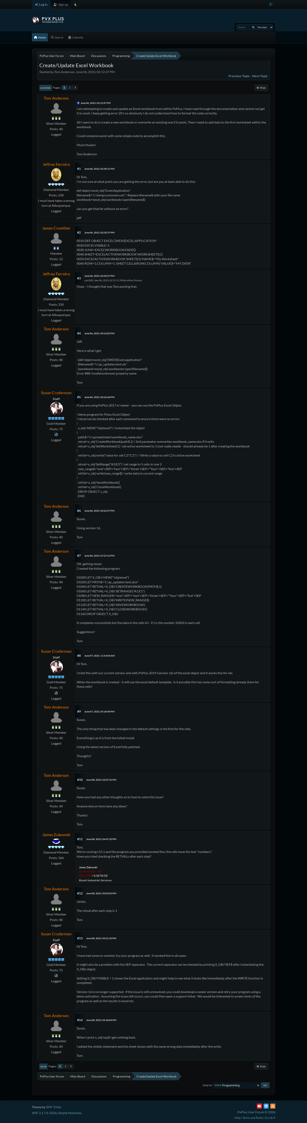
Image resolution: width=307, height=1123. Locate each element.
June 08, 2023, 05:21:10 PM (101, 938)
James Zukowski (56, 834)
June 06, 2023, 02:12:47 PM (96, 103)
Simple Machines (70, 1113)
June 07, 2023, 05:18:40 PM (99, 711)
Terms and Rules (253, 1117)
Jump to (207, 1085)
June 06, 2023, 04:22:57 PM (99, 510)
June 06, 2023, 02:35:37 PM (99, 232)
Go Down (45, 88)
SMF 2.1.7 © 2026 (44, 1113)
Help (238, 1117)
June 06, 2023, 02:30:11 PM (99, 168)
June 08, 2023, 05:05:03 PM (101, 893)
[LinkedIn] (266, 1106)
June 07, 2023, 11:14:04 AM (99, 655)
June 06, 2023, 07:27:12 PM (99, 555)
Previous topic (239, 76)
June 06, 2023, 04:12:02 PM (99, 333)
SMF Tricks (53, 1107)
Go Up (43, 1066)
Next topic (260, 76)
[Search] (253, 27)
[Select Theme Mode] (75, 4)
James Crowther (56, 228)
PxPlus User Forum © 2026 (256, 1112)
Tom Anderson (56, 98)
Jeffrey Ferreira (56, 164)
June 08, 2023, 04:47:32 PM (101, 839)
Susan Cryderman (56, 392)
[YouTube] (259, 1106)
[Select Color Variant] (270, 4)
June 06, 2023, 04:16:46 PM (99, 397)
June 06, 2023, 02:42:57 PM (99, 276)
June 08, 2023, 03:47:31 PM (101, 779)
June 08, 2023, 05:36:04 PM (101, 1020)
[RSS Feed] (272, 1106)
